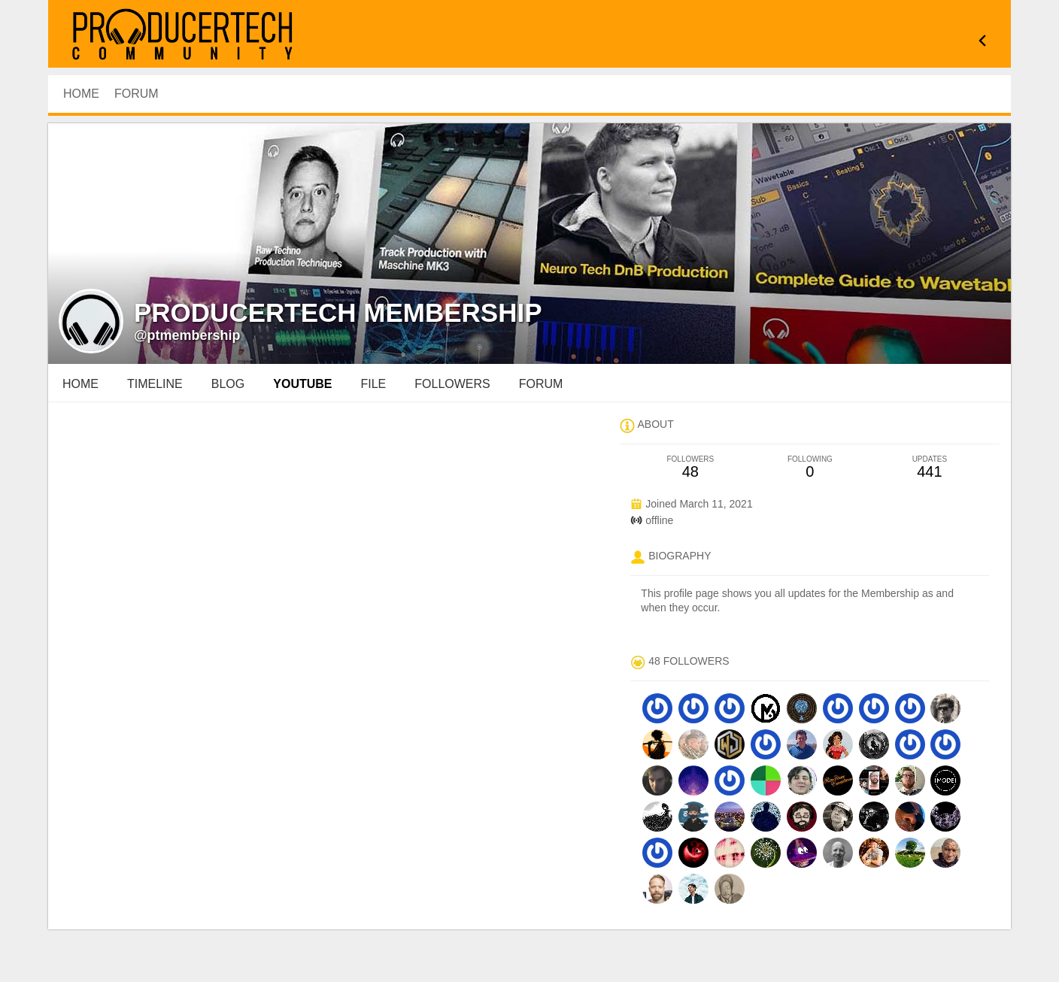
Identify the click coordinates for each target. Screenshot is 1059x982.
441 (929, 467)
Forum (136, 93)
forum (541, 383)
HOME (81, 93)
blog (227, 383)
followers (452, 383)
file (374, 383)
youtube (302, 383)
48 (690, 467)
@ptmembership (187, 335)
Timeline (155, 383)
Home (80, 383)
